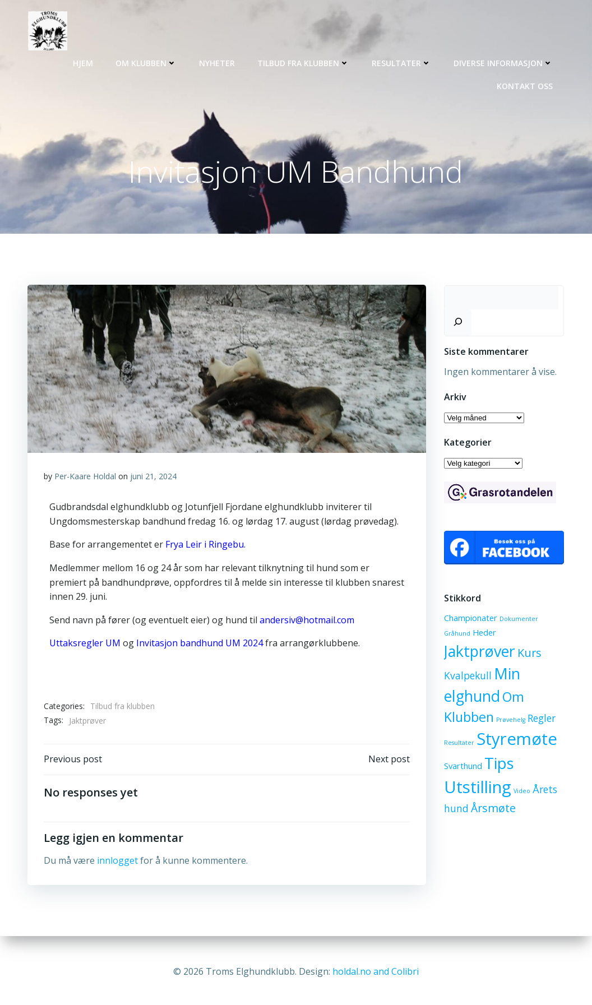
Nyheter (218, 62)
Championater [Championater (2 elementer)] (470, 619)
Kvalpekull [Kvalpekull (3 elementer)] (467, 676)
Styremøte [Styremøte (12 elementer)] (516, 740)
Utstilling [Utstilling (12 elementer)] (477, 788)
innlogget (117, 864)
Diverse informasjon (504, 62)
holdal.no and (361, 971)
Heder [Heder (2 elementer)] (484, 633)
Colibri (405, 971)
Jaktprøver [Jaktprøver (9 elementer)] (479, 652)
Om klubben (147, 62)
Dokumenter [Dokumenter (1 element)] (518, 620)
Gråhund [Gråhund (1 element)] (456, 634)
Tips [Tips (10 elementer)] (499, 764)
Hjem (84, 62)
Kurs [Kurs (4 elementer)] (529, 653)
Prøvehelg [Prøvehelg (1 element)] (510, 721)
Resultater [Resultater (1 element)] (458, 744)
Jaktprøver (87, 722)
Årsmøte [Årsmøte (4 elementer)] (492, 809)
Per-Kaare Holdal (85, 478)
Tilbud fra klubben (304, 62)
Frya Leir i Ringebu (204, 546)
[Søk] (457, 323)
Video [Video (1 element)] (521, 792)
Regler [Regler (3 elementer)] (541, 719)
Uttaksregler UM (86, 645)
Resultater (402, 62)
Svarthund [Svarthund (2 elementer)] (462, 766)
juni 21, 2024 (153, 478)
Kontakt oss (526, 85)
